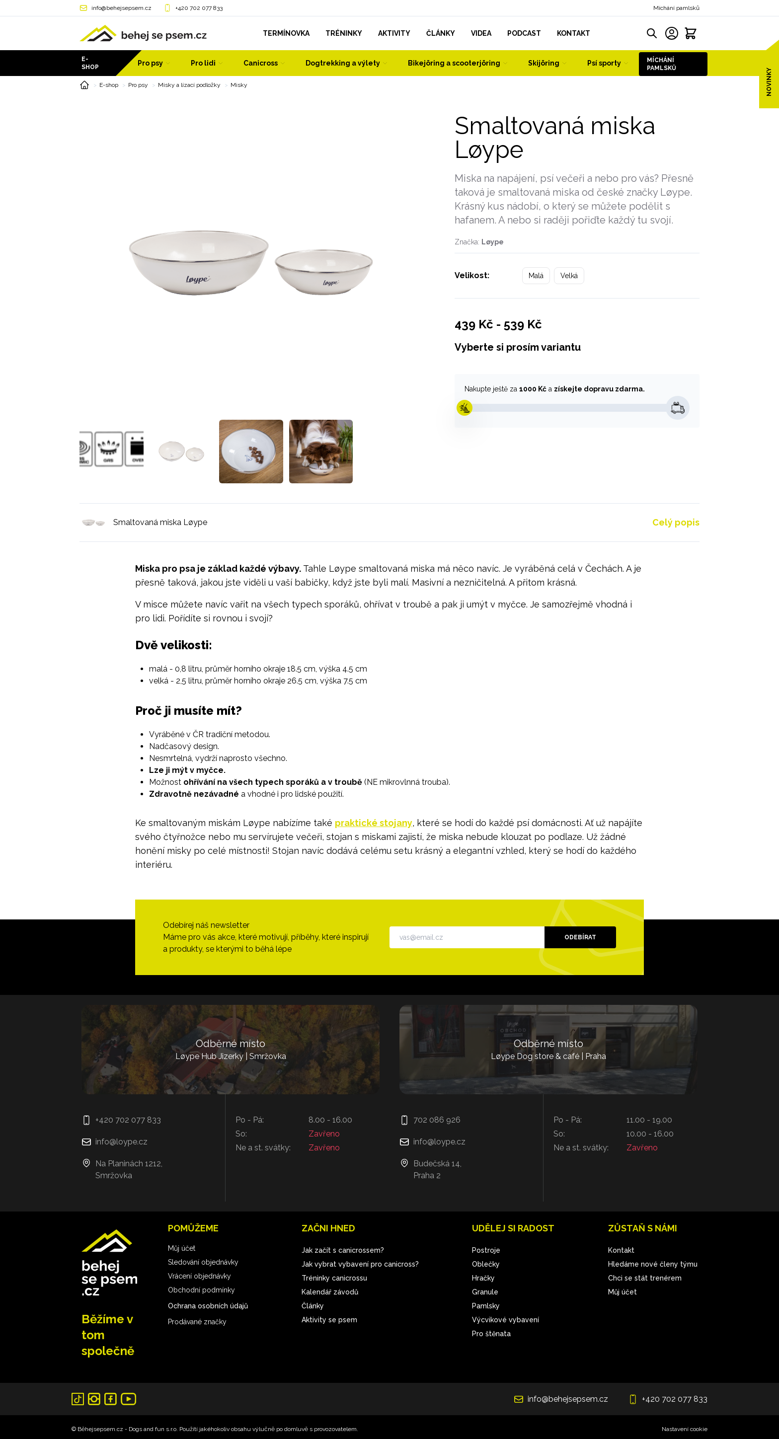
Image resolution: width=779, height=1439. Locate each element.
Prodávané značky (197, 1322)
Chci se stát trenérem (645, 1278)
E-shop (90, 63)
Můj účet (181, 1248)
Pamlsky (486, 1306)
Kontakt (621, 1250)
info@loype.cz (121, 1141)
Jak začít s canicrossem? (343, 1250)
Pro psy (138, 84)
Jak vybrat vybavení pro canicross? (360, 1264)
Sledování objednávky (203, 1262)
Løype (492, 242)
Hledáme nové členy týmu (653, 1264)
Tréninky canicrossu (334, 1278)
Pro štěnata (491, 1334)
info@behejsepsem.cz (121, 7)
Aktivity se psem (329, 1320)
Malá (536, 276)
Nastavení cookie (684, 1429)
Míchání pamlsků (676, 7)
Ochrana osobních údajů (208, 1306)
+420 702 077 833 (199, 7)
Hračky (483, 1278)
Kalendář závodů (330, 1292)
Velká (569, 276)
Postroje (486, 1250)
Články (313, 1306)
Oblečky (486, 1264)
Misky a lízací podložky (189, 84)
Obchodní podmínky (201, 1290)
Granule (485, 1292)
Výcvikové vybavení (505, 1320)
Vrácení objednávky (199, 1276)
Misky (239, 84)
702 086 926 (437, 1120)
